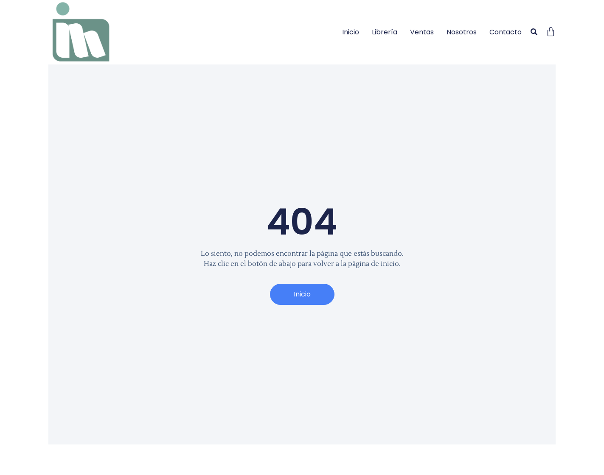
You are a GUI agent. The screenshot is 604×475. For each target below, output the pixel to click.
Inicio (350, 32)
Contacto (505, 32)
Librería (384, 32)
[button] (534, 32)
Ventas (422, 32)
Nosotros (462, 32)
